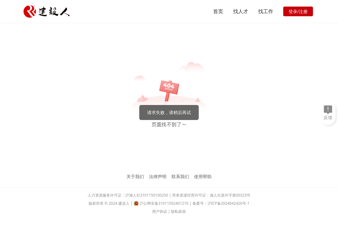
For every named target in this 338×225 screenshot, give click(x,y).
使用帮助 (203, 176)
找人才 (240, 11)
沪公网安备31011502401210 (164, 203)
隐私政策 (178, 211)
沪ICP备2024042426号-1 (228, 203)
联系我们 (180, 176)
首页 (218, 11)
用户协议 (159, 211)
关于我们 (135, 176)
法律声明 (157, 176)
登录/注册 (298, 11)
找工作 (265, 11)
